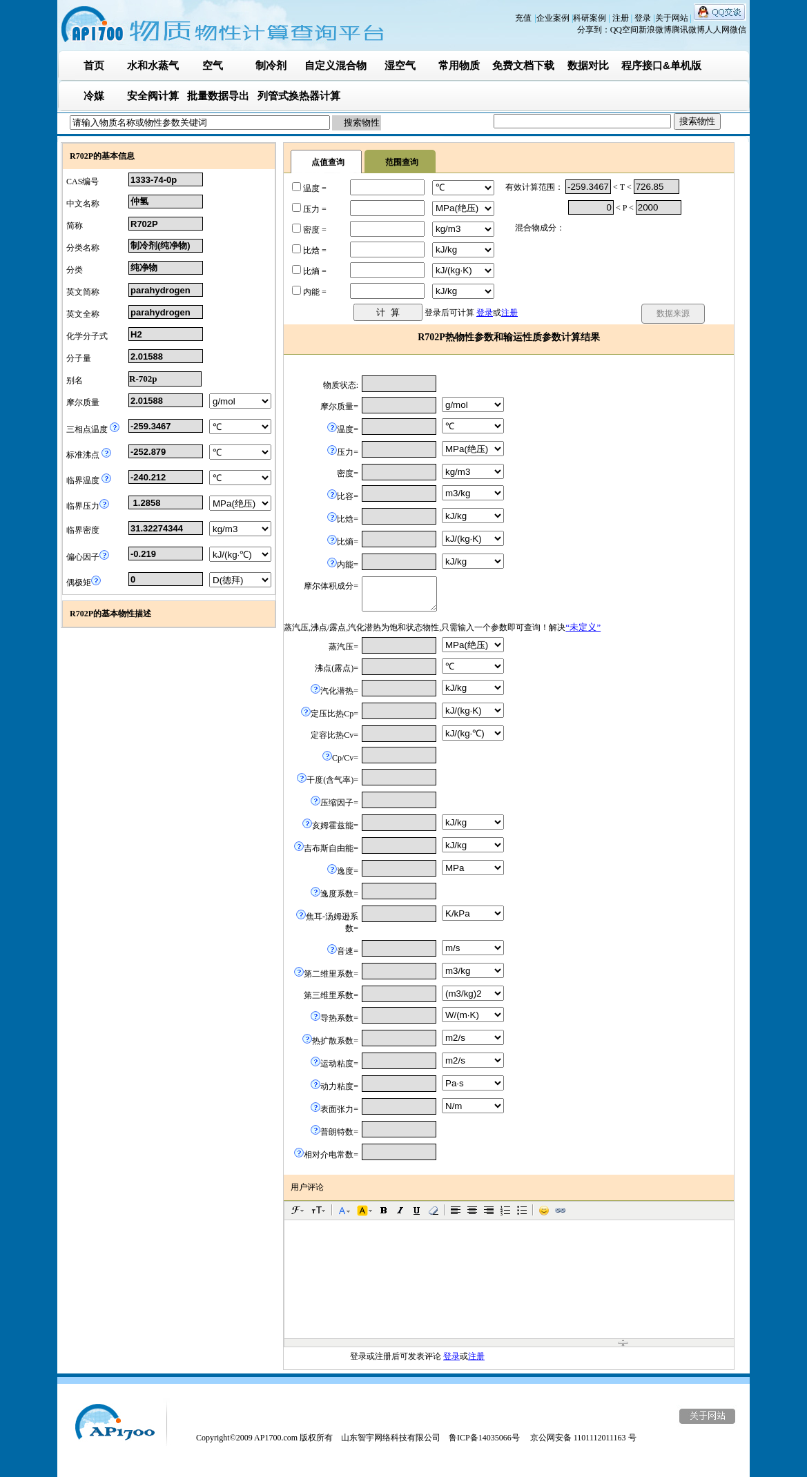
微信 (738, 30)
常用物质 (459, 65)
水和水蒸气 (153, 65)
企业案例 (554, 18)
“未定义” (583, 627)
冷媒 (94, 95)
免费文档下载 (523, 65)
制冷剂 (270, 65)
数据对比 (588, 65)
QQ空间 (624, 30)
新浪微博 (655, 30)
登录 (643, 18)
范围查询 (401, 162)
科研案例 (590, 18)
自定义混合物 (335, 65)
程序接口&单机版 (661, 65)
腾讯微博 (688, 30)
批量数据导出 (218, 95)
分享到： (593, 30)
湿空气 (400, 65)
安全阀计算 (153, 95)
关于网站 (672, 18)
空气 (212, 65)
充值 (523, 18)
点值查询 (327, 162)
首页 (94, 65)
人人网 (717, 30)
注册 (621, 18)
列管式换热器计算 (298, 95)
